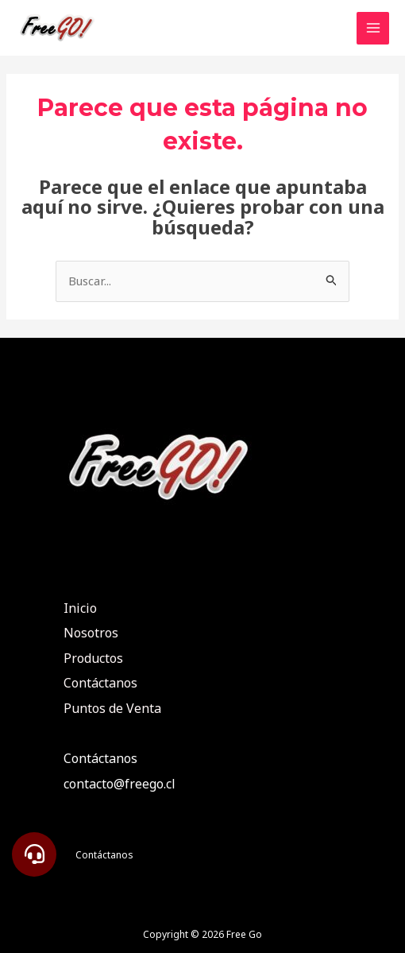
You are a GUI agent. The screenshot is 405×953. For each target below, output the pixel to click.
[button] (34, 854)
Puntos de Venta (112, 708)
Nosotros (91, 632)
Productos (93, 658)
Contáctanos (100, 683)
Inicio (80, 608)
